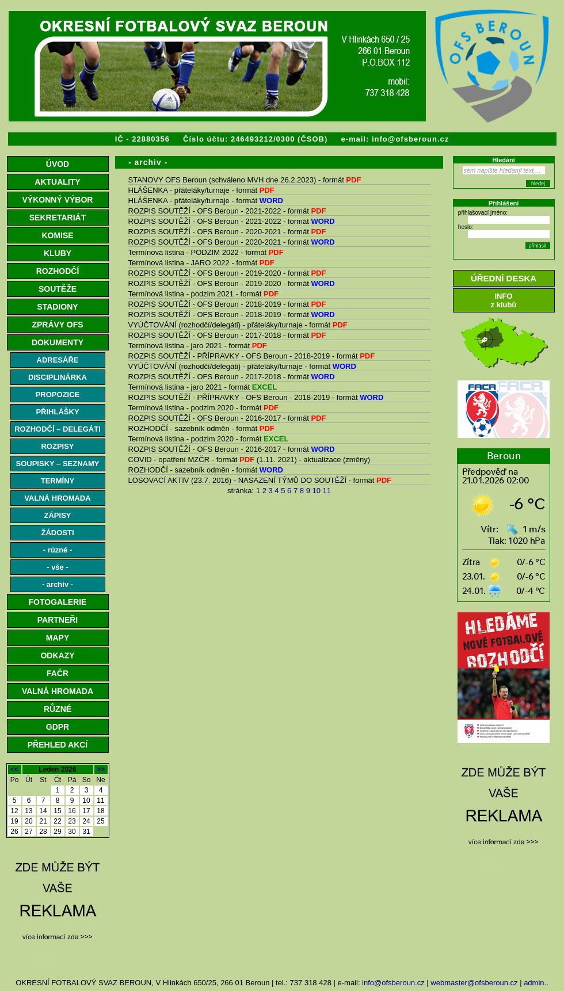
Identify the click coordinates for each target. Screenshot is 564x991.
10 (317, 490)
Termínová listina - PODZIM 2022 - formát (206, 252)
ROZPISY (57, 446)
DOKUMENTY (57, 342)
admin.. (536, 982)
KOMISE (57, 235)
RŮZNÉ (57, 709)
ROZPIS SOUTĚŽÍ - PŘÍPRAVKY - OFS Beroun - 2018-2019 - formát (251, 356)
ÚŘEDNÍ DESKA (503, 278)
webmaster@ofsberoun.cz (473, 982)
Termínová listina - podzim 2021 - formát (203, 293)
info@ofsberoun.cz (410, 139)
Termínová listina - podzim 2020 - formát (203, 407)
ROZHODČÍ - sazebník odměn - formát (201, 428)
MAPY (57, 637)
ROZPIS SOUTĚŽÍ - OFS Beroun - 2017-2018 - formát (227, 335)
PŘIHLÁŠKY (57, 411)
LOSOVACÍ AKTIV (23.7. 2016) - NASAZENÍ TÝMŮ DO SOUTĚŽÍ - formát (260, 480)
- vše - (57, 567)
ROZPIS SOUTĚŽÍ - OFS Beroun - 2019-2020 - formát (227, 273)
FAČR (57, 673)
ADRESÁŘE (58, 360)
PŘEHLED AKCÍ (58, 744)
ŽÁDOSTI (57, 532)
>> (101, 769)
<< (14, 769)
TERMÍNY (58, 481)
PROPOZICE (58, 394)
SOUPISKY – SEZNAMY (58, 463)
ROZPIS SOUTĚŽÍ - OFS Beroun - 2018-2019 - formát (227, 304)
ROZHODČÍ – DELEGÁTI (57, 429)
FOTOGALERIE (58, 602)
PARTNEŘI (57, 619)
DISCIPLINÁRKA (57, 377)
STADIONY (57, 306)
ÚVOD (57, 164)
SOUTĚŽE (58, 289)
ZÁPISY (57, 515)
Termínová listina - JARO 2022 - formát (201, 262)
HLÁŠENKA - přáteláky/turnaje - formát (201, 190)
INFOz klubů (504, 300)
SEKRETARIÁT (57, 217)
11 (327, 490)
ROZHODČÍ (57, 271)
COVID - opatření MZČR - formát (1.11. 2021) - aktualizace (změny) (249, 459)
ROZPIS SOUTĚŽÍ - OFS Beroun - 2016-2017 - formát (227, 418)
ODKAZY (57, 655)
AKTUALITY (57, 181)
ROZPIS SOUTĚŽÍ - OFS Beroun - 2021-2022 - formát (227, 211)
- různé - (58, 550)
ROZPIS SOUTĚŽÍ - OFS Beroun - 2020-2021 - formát (227, 231)
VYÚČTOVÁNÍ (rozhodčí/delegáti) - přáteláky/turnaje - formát (238, 325)
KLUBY (57, 253)
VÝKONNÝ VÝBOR (57, 199)
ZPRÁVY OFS (57, 324)
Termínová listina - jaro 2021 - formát (197, 345)
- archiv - (57, 584)
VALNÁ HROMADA (57, 498)
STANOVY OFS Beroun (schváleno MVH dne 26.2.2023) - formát (244, 180)
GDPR (57, 726)
